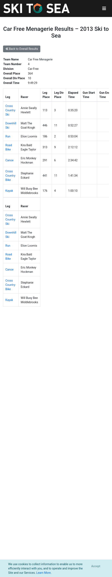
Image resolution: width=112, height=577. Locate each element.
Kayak (9, 190)
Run (7, 136)
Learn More (43, 572)
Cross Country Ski (10, 110)
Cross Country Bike (10, 176)
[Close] (96, 566)
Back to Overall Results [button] (21, 48)
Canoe (9, 160)
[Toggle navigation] (104, 8)
